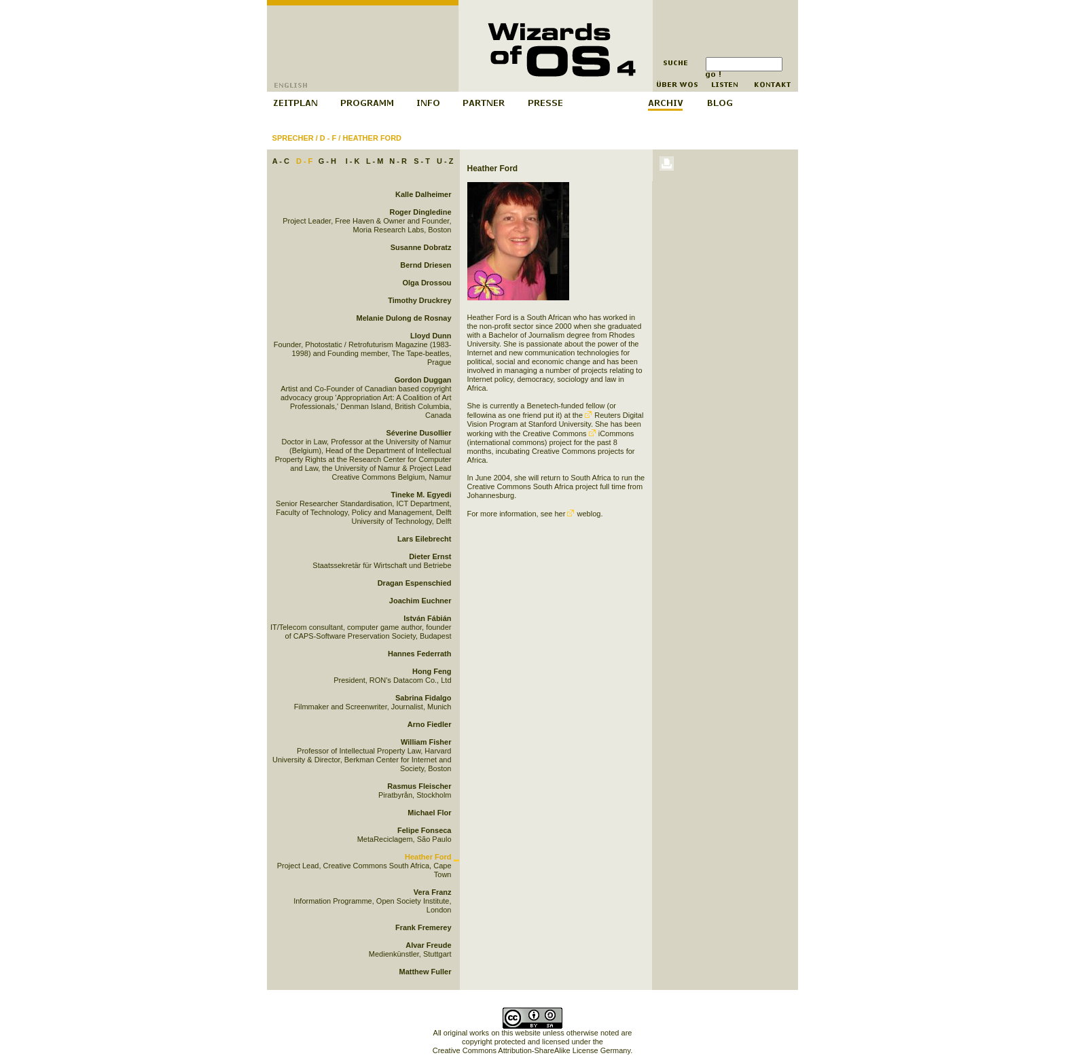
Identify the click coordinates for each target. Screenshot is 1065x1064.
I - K (353, 161)
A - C (280, 161)
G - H (327, 161)
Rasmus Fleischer (419, 786)
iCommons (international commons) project (550, 437)
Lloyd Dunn (431, 336)
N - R (398, 161)
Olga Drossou (426, 283)
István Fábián (427, 618)
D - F (328, 138)
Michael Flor (429, 813)
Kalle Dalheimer (423, 194)
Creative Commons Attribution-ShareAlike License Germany (531, 1050)
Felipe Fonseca (424, 830)
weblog (583, 514)
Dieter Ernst (430, 556)
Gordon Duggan (423, 380)
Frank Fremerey (423, 927)
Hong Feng (431, 671)
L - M (374, 161)
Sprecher (293, 138)
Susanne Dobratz (421, 247)
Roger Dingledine (420, 212)
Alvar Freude (428, 945)
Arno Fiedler (430, 724)
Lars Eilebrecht (424, 539)
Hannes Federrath (420, 654)
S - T (422, 161)
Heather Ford (371, 138)
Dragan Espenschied (415, 583)
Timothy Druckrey (419, 300)
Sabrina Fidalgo (423, 698)
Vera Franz (433, 892)
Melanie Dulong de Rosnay (404, 318)
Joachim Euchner (420, 601)
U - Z (445, 161)
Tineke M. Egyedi (421, 495)
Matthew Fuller (425, 972)
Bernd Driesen (425, 265)
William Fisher (426, 742)
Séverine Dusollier (419, 433)
